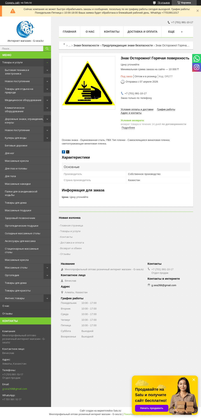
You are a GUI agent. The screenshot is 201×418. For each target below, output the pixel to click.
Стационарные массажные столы (22, 250)
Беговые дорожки (16, 145)
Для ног (9, 153)
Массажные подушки (18, 210)
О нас (5, 306)
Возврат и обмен (71, 248)
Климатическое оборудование (15, 109)
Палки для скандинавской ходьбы (21, 193)
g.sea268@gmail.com (14, 388)
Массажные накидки (18, 184)
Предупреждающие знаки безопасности (127, 45)
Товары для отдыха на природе (19, 90)
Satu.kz (117, 410)
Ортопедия (12, 275)
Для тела (10, 176)
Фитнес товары (15, 298)
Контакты (111, 31)
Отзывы (7, 313)
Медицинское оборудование (23, 100)
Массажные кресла (17, 161)
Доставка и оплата (142, 31)
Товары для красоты (18, 290)
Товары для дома (15, 202)
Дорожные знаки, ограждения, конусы (24, 120)
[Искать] (47, 48)
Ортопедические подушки (21, 225)
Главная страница (71, 225)
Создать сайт (12, 2)
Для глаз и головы (16, 168)
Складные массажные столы (22, 233)
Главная (69, 31)
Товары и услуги (12, 62)
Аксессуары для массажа (20, 241)
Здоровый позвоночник (20, 218)
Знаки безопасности (86, 45)
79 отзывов (164, 2)
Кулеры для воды (15, 138)
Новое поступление (17, 81)
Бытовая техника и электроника (17, 71)
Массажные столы (16, 267)
